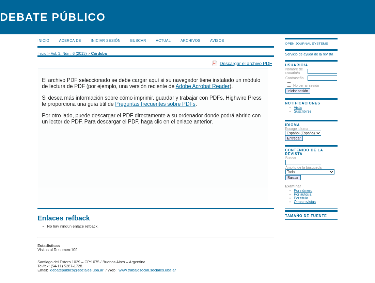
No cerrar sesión (306, 85)
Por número (303, 191)
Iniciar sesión (106, 41)
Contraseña (294, 78)
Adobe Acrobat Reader (203, 86)
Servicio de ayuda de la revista (309, 54)
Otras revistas (305, 202)
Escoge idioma (296, 129)
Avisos (217, 41)
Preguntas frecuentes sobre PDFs (155, 104)
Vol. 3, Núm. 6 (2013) (69, 53)
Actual (163, 41)
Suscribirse (302, 111)
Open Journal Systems (306, 43)
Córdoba (99, 53)
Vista (298, 108)
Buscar (138, 41)
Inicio (43, 41)
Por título (301, 198)
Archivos (190, 41)
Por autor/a (302, 194)
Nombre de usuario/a (294, 71)
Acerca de (70, 41)
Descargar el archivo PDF (246, 63)
